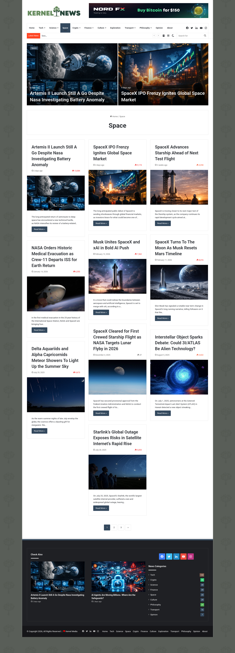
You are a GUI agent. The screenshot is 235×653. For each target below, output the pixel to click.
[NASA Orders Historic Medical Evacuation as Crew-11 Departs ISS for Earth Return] (56, 293)
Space (65, 28)
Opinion (159, 28)
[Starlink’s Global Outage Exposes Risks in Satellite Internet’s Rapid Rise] (117, 472)
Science (52, 28)
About (169, 28)
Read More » (39, 229)
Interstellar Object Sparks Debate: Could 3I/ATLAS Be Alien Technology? (179, 343)
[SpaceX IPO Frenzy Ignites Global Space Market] (163, 74)
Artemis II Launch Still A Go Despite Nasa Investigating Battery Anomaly (74, 36)
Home (32, 28)
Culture (101, 28)
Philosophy (145, 28)
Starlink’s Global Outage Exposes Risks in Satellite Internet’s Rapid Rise (117, 438)
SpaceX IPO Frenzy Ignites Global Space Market (112, 153)
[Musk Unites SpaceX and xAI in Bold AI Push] (117, 276)
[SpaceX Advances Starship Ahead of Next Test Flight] (179, 187)
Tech (41, 28)
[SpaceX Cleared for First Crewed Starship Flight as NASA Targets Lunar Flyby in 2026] (117, 377)
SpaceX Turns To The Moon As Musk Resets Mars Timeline (176, 248)
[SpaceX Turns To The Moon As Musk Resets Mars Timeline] (179, 282)
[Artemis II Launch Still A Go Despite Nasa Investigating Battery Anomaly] (72, 74)
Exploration (115, 28)
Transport (129, 28)
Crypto (75, 28)
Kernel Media (71, 631)
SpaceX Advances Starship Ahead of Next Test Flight (176, 153)
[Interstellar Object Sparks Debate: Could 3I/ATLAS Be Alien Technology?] (179, 377)
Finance (88, 28)
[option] (117, 74)
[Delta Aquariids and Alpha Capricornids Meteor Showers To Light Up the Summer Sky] (56, 394)
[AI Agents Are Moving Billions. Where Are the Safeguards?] (118, 576)
